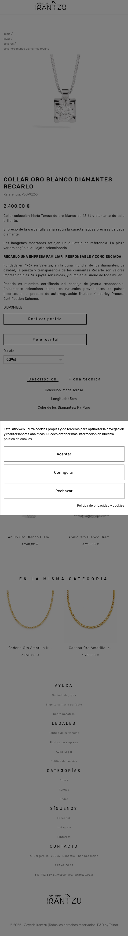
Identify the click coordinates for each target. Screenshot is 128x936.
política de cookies (18, 439)
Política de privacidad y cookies (100, 506)
